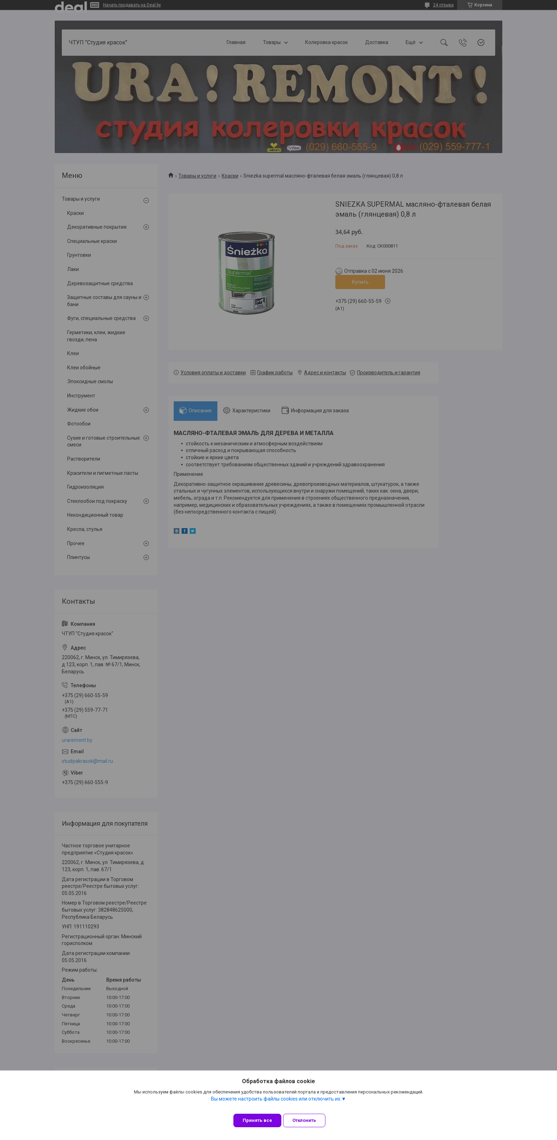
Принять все (257, 1120)
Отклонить (309, 1120)
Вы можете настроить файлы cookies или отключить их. (276, 1104)
